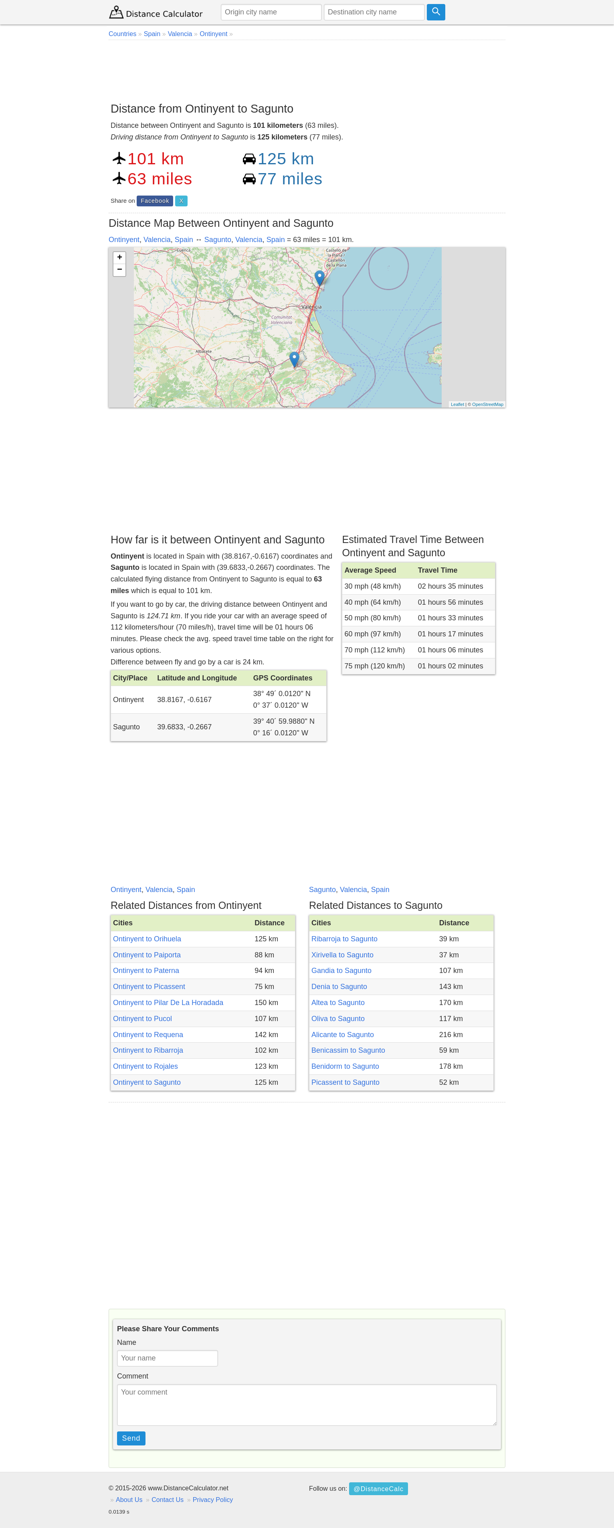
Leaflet (457, 404)
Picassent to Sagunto (345, 1082)
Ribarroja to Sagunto (344, 939)
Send (131, 1438)
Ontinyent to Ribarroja (148, 1050)
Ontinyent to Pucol (142, 1019)
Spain (184, 240)
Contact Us (167, 1499)
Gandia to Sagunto (341, 971)
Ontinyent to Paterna (146, 971)
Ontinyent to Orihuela (147, 939)
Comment (132, 1376)
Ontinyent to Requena (148, 1035)
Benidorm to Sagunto (345, 1066)
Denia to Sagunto (339, 987)
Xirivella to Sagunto (342, 955)
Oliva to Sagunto (338, 1019)
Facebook (155, 201)
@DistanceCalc (378, 1488)
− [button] (119, 270)
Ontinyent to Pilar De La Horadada (168, 1003)
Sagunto (217, 240)
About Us (129, 1499)
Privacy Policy (213, 1499)
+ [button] (119, 258)
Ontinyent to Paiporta (147, 955)
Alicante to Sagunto (342, 1035)
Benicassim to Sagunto (348, 1050)
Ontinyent (124, 240)
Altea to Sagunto (338, 1003)
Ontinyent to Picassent (149, 987)
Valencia (157, 240)
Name (126, 1342)
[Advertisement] (307, 68)
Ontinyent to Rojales (145, 1066)
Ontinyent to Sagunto (147, 1082)
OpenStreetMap (487, 404)
